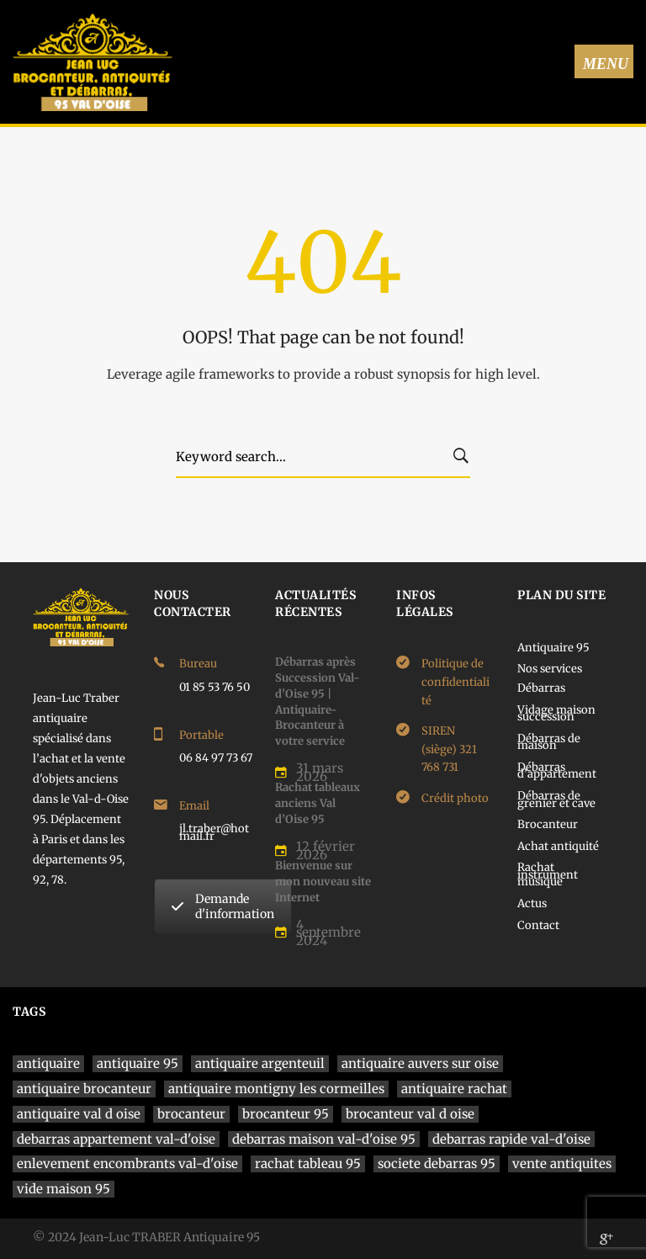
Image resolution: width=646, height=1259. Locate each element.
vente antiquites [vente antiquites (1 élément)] (562, 1163)
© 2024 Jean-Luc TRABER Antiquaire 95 (146, 1237)
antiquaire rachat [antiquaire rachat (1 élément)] (454, 1089)
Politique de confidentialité (455, 681)
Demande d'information (223, 906)
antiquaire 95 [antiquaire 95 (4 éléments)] (137, 1063)
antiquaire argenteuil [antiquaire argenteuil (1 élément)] (260, 1063)
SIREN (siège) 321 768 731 (449, 749)
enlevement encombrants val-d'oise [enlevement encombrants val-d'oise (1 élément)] (127, 1163)
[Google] (606, 1239)
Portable (201, 735)
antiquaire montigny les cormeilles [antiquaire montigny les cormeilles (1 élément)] (276, 1089)
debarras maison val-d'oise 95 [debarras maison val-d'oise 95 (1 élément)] (324, 1139)
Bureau (198, 663)
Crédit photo (455, 798)
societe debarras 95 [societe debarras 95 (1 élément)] (436, 1163)
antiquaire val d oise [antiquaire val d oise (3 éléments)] (78, 1114)
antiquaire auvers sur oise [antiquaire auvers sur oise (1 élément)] (420, 1063)
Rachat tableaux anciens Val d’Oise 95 (317, 803)
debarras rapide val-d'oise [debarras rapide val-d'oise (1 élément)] (511, 1139)
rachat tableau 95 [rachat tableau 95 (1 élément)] (308, 1163)
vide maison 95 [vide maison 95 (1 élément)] (63, 1189)
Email (194, 806)
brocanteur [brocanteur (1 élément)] (191, 1114)
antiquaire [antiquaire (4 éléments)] (48, 1063)
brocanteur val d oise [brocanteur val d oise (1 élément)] (410, 1114)
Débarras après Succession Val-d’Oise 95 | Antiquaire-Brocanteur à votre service (317, 701)
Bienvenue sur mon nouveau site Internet (323, 881)
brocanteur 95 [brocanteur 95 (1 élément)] (285, 1114)
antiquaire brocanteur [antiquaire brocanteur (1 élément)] (84, 1089)
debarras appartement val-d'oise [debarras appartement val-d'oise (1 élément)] (116, 1139)
